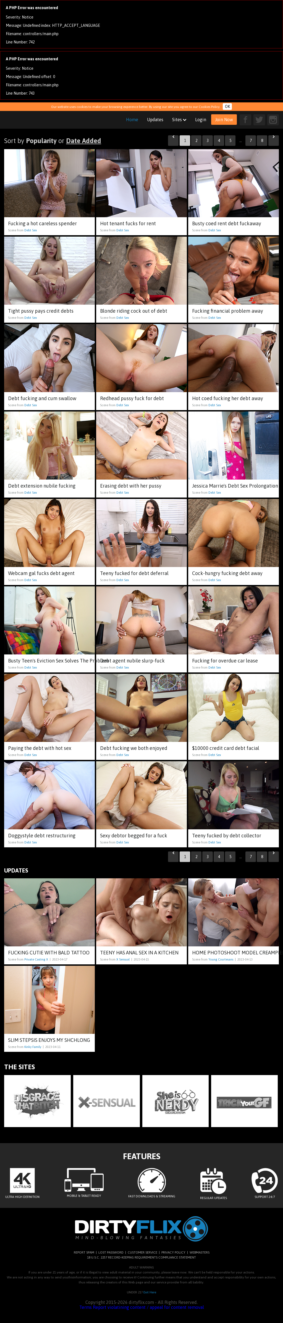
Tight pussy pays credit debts (41, 311)
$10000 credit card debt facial (225, 748)
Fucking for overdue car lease (225, 661)
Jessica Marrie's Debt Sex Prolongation (235, 486)
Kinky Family (32, 1046)
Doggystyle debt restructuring (41, 835)
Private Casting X (36, 959)
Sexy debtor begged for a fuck (133, 835)
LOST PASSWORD (111, 1252)
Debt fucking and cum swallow (42, 398)
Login (200, 119)
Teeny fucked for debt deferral (134, 573)
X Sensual (123, 959)
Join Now (224, 119)
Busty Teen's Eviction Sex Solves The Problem (58, 661)
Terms (85, 1307)
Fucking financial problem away (227, 311)
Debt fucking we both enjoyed (133, 748)
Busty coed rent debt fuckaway (226, 223)
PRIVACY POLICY (173, 1252)
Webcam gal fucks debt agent (41, 573)
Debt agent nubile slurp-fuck (132, 661)
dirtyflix (43, 119)
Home (132, 119)
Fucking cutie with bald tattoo (49, 953)
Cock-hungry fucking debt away (227, 573)
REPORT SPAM (84, 1252)
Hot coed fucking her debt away (227, 398)
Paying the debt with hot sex (39, 748)
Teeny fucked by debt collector (226, 835)
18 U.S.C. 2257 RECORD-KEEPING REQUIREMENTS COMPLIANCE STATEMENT (141, 1257)
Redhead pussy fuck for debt (132, 398)
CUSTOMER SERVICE (142, 1252)
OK (227, 106)
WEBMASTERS (199, 1252)
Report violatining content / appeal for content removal (148, 1307)
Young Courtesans (220, 959)
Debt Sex (30, 230)
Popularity (41, 140)
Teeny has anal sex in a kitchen (139, 953)
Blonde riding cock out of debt (133, 311)
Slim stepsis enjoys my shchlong (49, 1040)
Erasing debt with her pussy (130, 486)
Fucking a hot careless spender (42, 223)
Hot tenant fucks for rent (128, 223)
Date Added (83, 140)
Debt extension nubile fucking (41, 486)
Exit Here (149, 1292)
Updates (155, 119)
